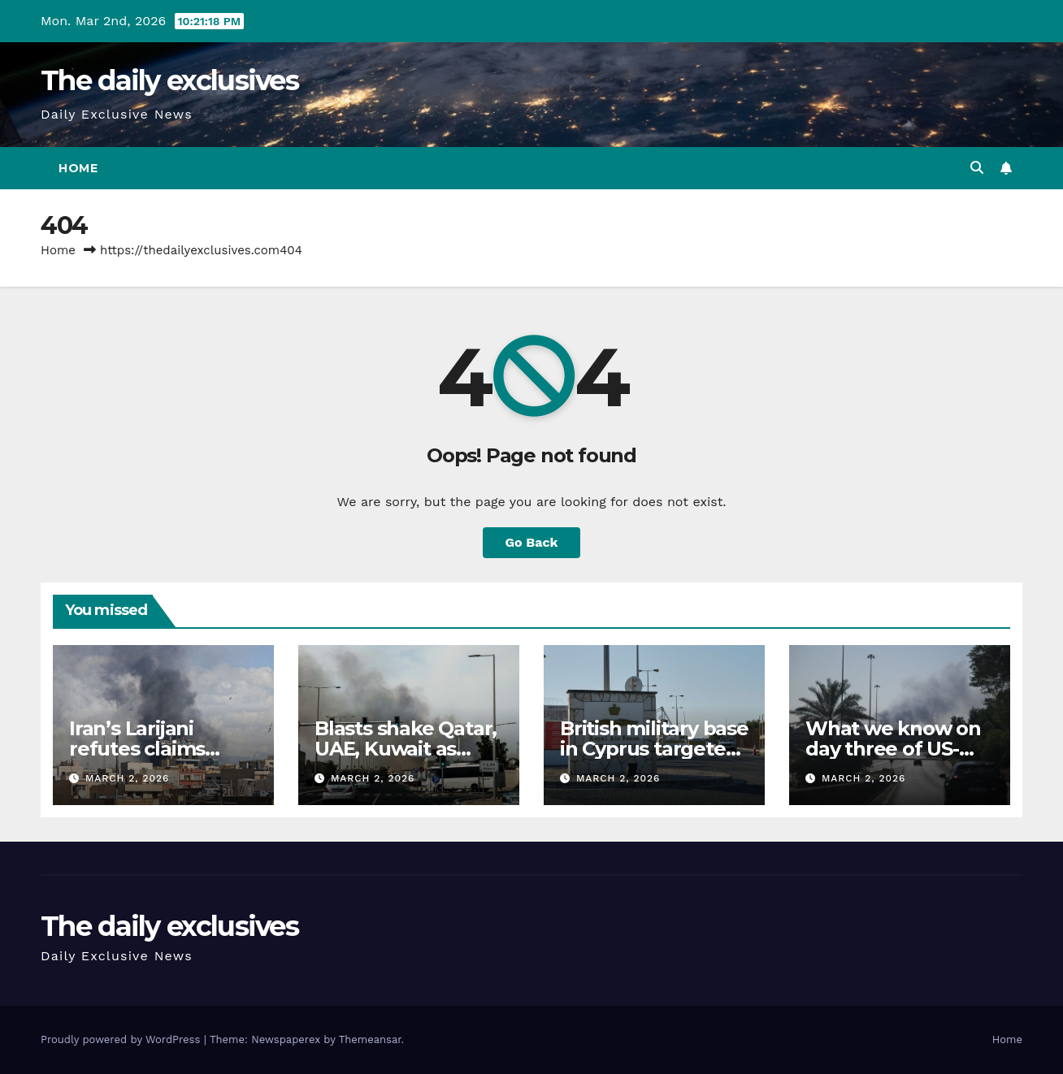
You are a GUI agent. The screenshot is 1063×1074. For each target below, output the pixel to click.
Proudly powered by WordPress (122, 1039)
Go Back (531, 542)
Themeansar (370, 1039)
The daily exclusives (169, 80)
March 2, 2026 (127, 778)
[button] (976, 167)
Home (78, 168)
